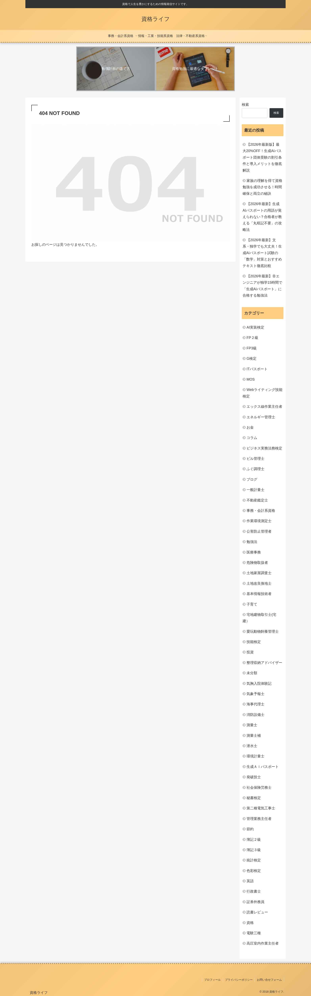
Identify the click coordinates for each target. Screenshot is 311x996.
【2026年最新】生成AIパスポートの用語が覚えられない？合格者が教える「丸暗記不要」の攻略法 (262, 217)
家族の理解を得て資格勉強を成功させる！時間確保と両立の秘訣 (262, 187)
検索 (245, 105)
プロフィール (212, 979)
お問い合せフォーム (269, 979)
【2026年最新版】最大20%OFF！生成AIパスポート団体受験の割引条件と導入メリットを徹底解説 (262, 157)
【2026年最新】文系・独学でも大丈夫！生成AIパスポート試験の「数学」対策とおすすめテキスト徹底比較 (262, 253)
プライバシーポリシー (239, 979)
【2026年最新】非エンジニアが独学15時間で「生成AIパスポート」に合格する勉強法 (262, 285)
